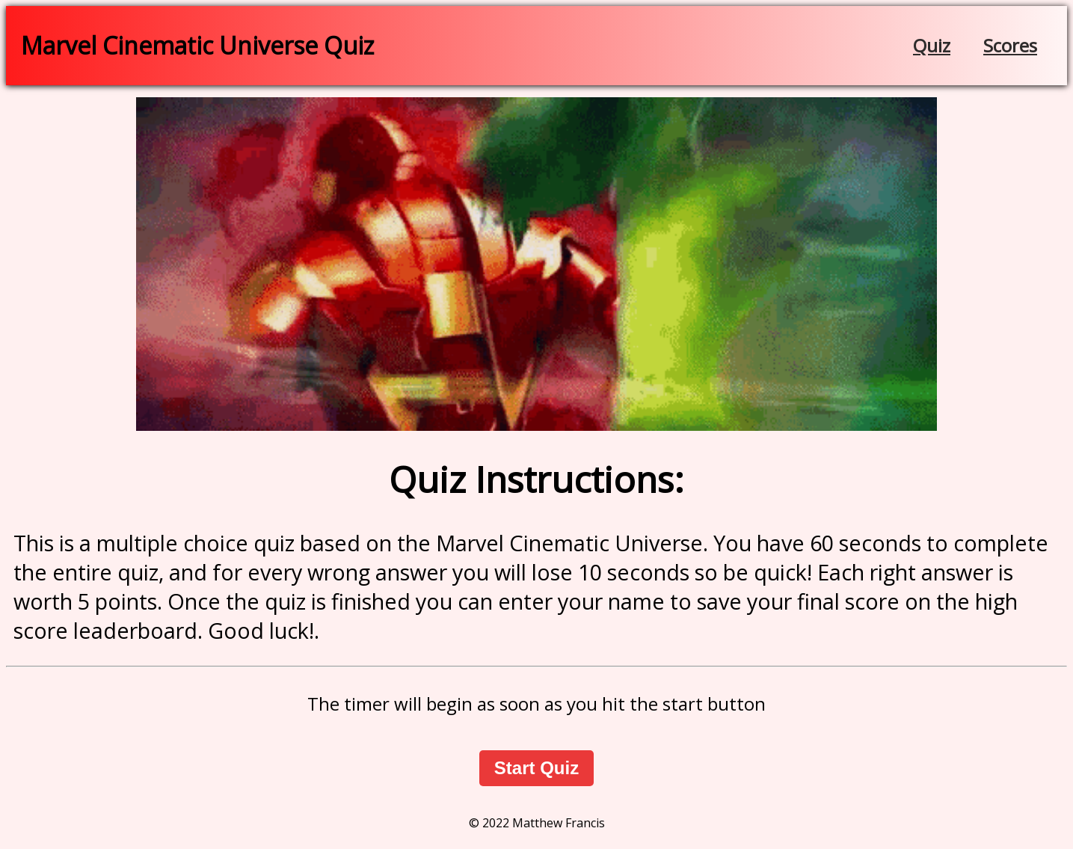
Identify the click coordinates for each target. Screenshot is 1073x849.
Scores (1010, 45)
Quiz (931, 45)
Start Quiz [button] (536, 768)
